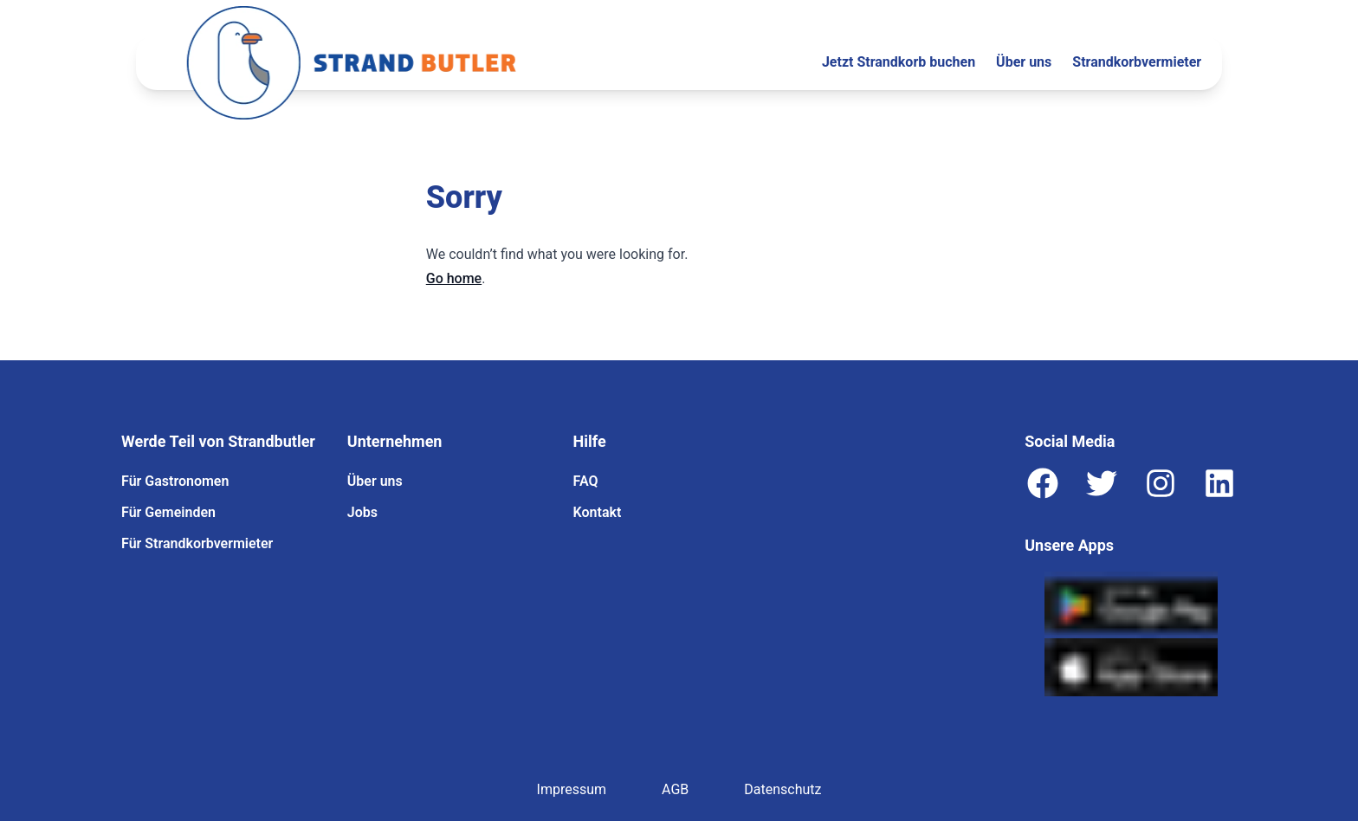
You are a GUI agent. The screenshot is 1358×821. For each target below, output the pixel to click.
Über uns (1023, 62)
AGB (675, 789)
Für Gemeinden (168, 512)
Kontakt (597, 512)
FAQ (585, 481)
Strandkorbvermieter (1136, 62)
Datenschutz (782, 789)
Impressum (572, 789)
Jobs (362, 512)
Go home (454, 278)
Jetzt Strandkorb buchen (898, 62)
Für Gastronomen (175, 481)
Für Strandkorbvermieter (197, 543)
